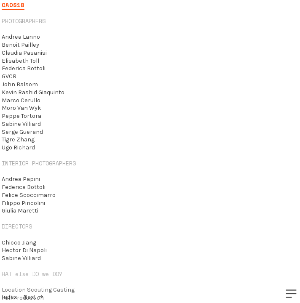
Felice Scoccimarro (29, 195)
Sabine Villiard (21, 124)
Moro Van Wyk (21, 108)
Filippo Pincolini (23, 203)
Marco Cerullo (21, 100)
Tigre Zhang (18, 139)
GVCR (9, 76)
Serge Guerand (22, 132)
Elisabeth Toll (20, 60)
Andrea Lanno (21, 36)
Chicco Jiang (19, 242)
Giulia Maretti (20, 210)
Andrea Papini (21, 179)
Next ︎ (33, 296)
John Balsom (20, 84)
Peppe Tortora (21, 116)
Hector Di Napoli (24, 250)
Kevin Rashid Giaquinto (33, 92)
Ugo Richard (18, 147)
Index (9, 296)
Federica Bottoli (24, 68)
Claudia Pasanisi (24, 52)
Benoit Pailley (20, 44)
